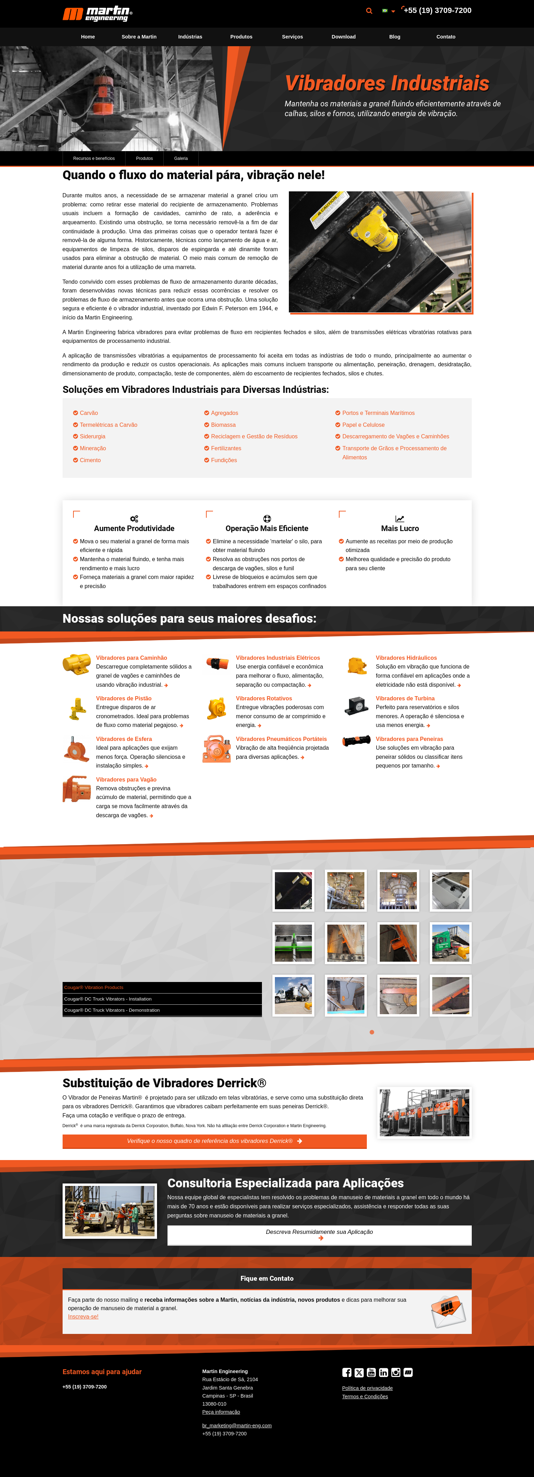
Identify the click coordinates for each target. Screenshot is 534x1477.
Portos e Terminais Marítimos (379, 413)
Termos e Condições (365, 1396)
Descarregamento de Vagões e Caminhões (396, 436)
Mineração (93, 448)
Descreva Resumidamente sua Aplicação (319, 1232)
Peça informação (221, 1412)
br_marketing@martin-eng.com (237, 1425)
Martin (97, 13)
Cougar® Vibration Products (93, 987)
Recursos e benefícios (94, 158)
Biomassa (223, 425)
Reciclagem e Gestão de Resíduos (255, 436)
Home (88, 37)
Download (344, 37)
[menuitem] (98, 14)
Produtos (241, 37)
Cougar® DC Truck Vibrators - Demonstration (112, 1010)
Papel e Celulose (364, 425)
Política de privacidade (367, 1388)
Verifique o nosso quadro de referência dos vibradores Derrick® (210, 1141)
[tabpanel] (372, 948)
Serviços (292, 37)
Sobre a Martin (139, 37)
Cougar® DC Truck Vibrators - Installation (108, 999)
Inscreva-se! (83, 1317)
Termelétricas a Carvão (109, 425)
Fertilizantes (226, 448)
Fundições (224, 460)
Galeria (181, 158)
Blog (394, 37)
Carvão (89, 413)
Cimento (90, 460)
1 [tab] (372, 1032)
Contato (445, 37)
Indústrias (190, 37)
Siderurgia (93, 436)
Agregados (224, 413)
